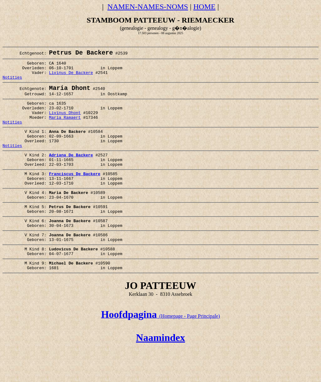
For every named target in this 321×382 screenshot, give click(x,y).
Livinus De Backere (71, 77)
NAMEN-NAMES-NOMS (148, 7)
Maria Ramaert (65, 129)
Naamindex (160, 372)
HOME (204, 7)
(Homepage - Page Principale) (160, 350)
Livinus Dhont (65, 123)
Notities (12, 83)
